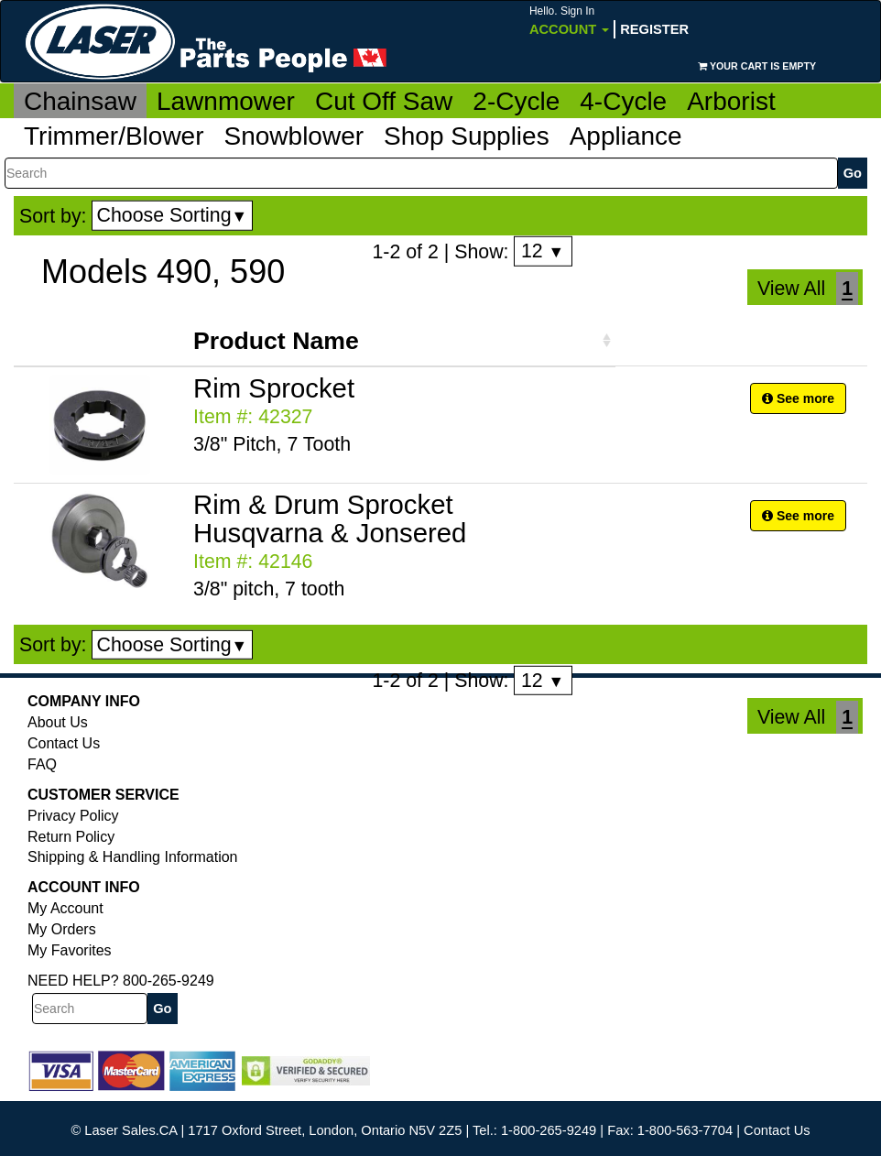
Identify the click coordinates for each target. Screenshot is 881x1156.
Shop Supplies (466, 136)
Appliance (626, 136)
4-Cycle (623, 101)
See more (798, 398)
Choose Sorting (172, 215)
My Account (65, 908)
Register (654, 29)
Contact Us (63, 743)
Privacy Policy (73, 815)
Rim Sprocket (273, 388)
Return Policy (70, 837)
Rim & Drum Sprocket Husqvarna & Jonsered (329, 518)
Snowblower (294, 136)
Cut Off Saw (383, 101)
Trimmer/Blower (114, 136)
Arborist (731, 101)
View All (791, 289)
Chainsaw (80, 101)
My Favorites (69, 950)
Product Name (276, 340)
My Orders (61, 929)
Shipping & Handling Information (132, 857)
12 (542, 251)
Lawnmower (226, 101)
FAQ (42, 764)
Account (569, 21)
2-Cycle (516, 101)
